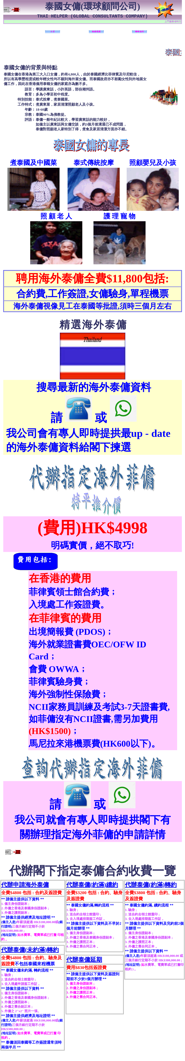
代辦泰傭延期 (84, 959)
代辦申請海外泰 (22, 884)
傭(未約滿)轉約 (39, 949)
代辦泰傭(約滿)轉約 (151, 884)
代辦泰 (10, 949)
